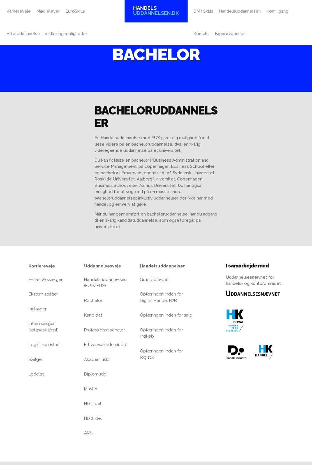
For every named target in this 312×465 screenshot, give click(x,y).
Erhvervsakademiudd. (105, 344)
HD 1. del (92, 403)
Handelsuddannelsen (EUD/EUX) (105, 282)
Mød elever (48, 11)
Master (90, 388)
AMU (88, 433)
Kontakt (201, 33)
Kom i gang (277, 11)
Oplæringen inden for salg (166, 315)
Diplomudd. (95, 374)
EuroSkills (75, 11)
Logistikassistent (45, 344)
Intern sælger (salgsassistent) (44, 327)
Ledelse (36, 374)
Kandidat (93, 315)
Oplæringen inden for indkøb (161, 333)
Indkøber (38, 308)
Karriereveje (18, 11)
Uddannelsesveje (102, 266)
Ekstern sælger (43, 294)
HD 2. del (93, 418)
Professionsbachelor (104, 330)
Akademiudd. (97, 359)
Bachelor (93, 300)
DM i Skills (203, 11)
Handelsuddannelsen (240, 11)
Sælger (36, 359)
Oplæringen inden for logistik (161, 354)
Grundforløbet (154, 279)
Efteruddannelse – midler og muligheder (46, 33)
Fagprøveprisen (230, 33)
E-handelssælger (46, 279)
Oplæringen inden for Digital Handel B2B (161, 297)
